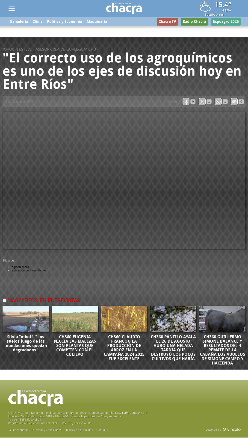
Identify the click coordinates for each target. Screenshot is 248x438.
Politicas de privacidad (79, 430)
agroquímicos (20, 267)
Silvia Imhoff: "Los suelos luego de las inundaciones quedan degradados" (25, 344)
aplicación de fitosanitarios (29, 270)
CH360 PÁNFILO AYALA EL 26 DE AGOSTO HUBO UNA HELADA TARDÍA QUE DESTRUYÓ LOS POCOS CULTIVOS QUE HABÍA (173, 348)
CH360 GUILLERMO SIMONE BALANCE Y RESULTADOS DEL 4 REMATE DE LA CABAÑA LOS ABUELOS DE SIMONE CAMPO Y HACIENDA (222, 350)
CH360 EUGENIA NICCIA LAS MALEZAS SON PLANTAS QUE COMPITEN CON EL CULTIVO (75, 346)
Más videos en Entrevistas (43, 301)
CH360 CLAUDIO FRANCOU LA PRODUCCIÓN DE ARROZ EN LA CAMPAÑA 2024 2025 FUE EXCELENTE (124, 348)
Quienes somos (18, 430)
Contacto (102, 430)
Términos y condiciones (46, 430)
